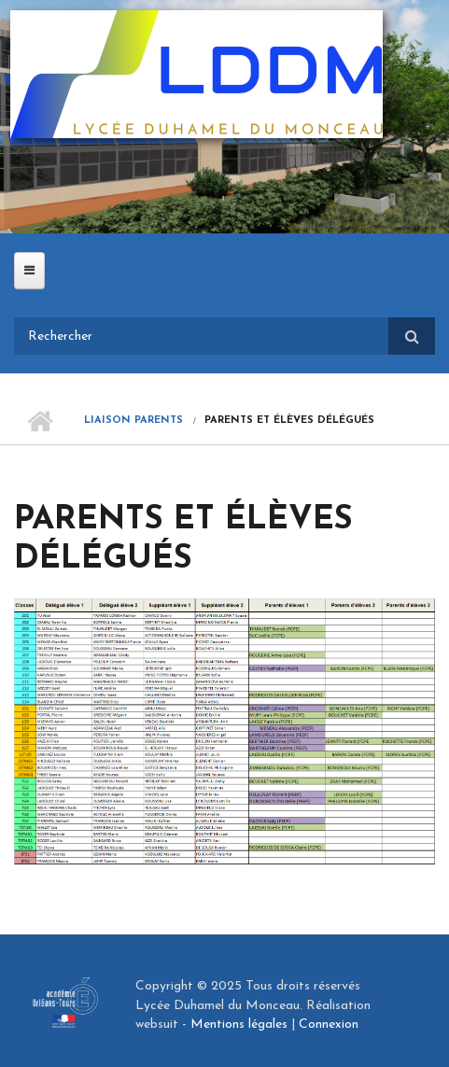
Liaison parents (133, 420)
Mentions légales (239, 1025)
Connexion (328, 1025)
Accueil (39, 421)
